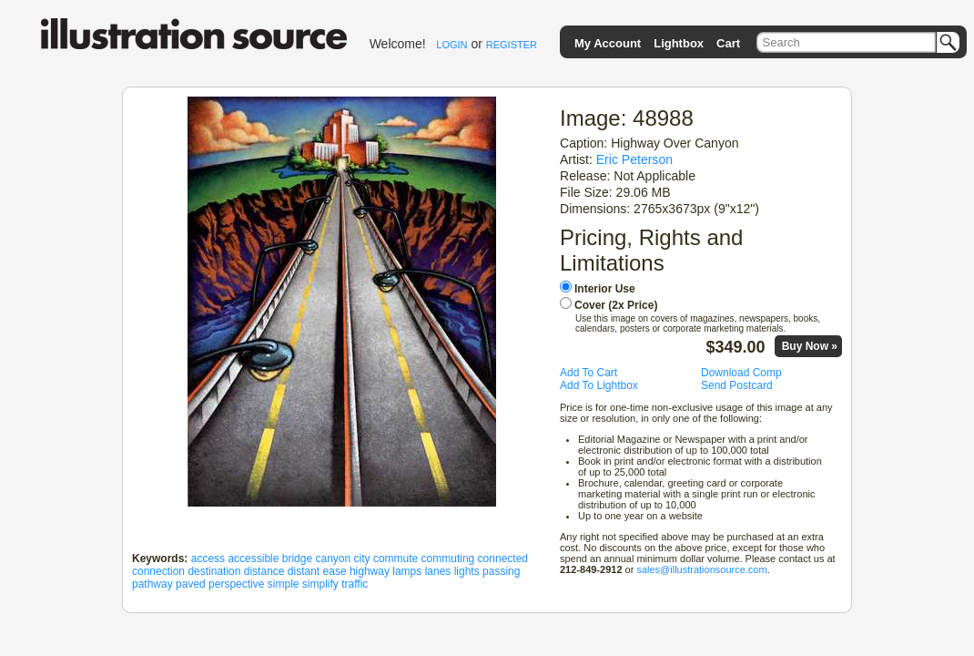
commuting (448, 558)
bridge (297, 558)
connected (503, 558)
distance (264, 571)
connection (158, 571)
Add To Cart (588, 372)
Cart (728, 43)
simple (283, 584)
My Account (607, 43)
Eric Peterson (634, 159)
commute (395, 558)
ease (335, 571)
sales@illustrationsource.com (701, 569)
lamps (406, 571)
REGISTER (511, 44)
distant (304, 571)
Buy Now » (809, 346)
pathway (152, 584)
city (362, 558)
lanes (438, 571)
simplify (320, 584)
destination (214, 571)
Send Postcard (737, 385)
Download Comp (741, 372)
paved (191, 584)
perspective (236, 584)
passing (501, 571)
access (208, 558)
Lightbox (679, 43)
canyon (332, 558)
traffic (354, 584)
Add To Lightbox (599, 385)
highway (370, 571)
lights (467, 571)
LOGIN (451, 44)
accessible (253, 558)
